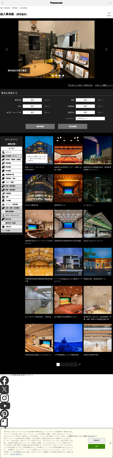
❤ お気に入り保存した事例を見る (80, 85)
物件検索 (40, 126)
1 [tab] (49, 76)
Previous (6, 49)
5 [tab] (63, 76)
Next (106, 49)
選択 (32, 100)
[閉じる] (110, 447)
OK (96, 450)
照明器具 (15, 8)
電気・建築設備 (5, 8)
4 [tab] (60, 76)
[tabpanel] (56, 49)
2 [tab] (53, 76)
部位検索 (72, 126)
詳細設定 (97, 445)
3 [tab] (56, 76)
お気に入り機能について (104, 85)
